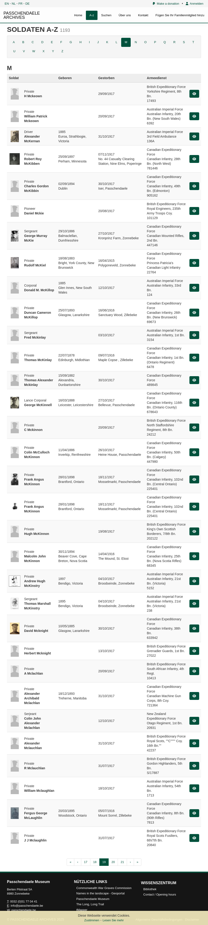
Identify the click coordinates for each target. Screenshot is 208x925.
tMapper (82, 910)
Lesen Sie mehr (113, 920)
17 (85, 862)
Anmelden (194, 3)
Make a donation (166, 3)
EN (7, 3)
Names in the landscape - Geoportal (100, 893)
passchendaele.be (23, 910)
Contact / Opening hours (159, 894)
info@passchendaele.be (27, 905)
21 (122, 862)
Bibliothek (149, 889)
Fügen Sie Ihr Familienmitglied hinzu (180, 15)
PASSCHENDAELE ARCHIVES (21, 15)
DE (27, 3)
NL (14, 3)
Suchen (106, 15)
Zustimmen (91, 920)
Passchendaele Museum (92, 899)
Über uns (125, 15)
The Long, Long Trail (90, 904)
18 (94, 862)
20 (113, 862)
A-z (91, 15)
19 (104, 862)
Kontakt (143, 15)
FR (21, 3)
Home (78, 15)
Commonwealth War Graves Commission (104, 888)
